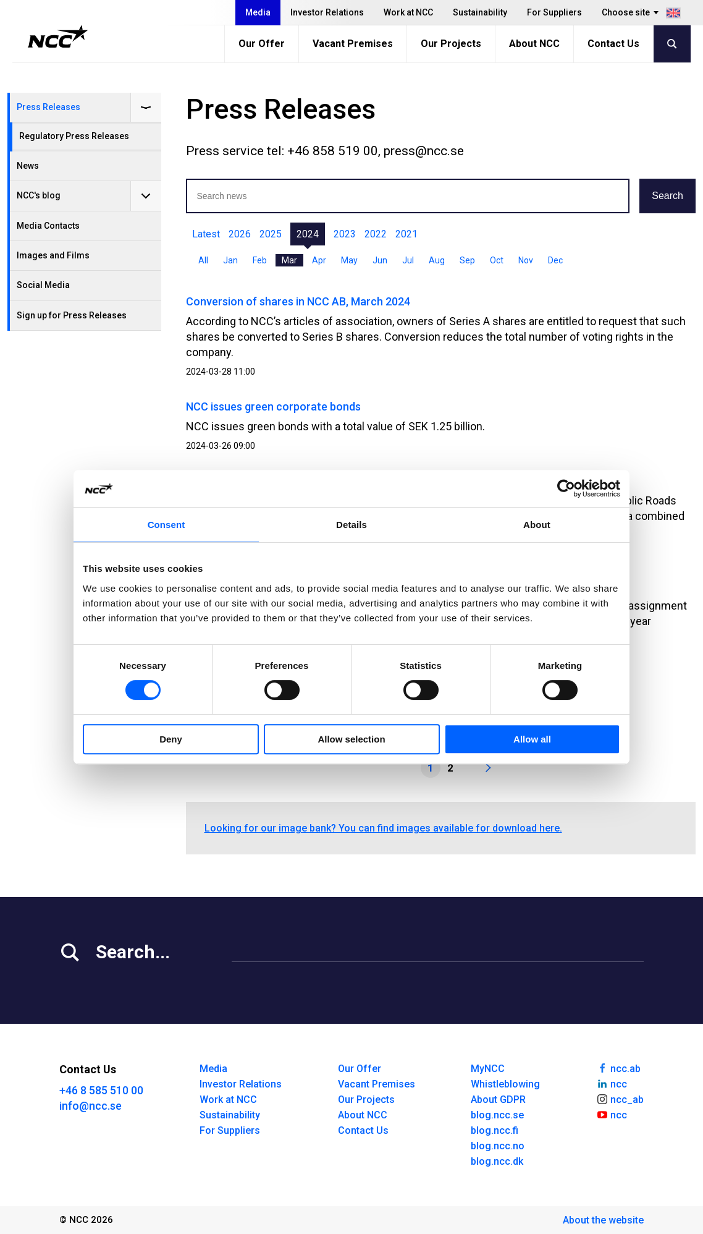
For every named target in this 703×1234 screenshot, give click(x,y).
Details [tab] (351, 524)
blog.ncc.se (497, 1115)
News (28, 166)
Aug (437, 260)
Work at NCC (408, 12)
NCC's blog (39, 195)
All (203, 260)
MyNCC (488, 1068)
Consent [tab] (166, 524)
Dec (555, 260)
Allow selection (351, 739)
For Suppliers (554, 12)
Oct (496, 260)
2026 (240, 234)
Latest (206, 234)
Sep (467, 260)
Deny (170, 739)
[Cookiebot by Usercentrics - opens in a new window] (566, 488)
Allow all (532, 739)
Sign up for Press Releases (72, 315)
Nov (525, 260)
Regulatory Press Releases (74, 136)
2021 (406, 234)
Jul (408, 260)
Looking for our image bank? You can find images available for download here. (383, 828)
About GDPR (498, 1099)
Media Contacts (48, 226)
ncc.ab (618, 1067)
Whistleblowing (505, 1084)
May (349, 260)
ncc (611, 1083)
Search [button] (667, 195)
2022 (375, 234)
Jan (230, 260)
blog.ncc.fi (494, 1130)
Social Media (43, 285)
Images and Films (53, 255)
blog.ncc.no (497, 1146)
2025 (270, 234)
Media (258, 12)
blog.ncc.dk (497, 1161)
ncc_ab (620, 1098)
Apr (319, 260)
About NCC (534, 43)
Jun (380, 260)
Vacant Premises (353, 43)
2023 (345, 234)
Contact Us (613, 43)
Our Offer (261, 43)
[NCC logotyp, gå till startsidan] (57, 36)
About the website (603, 1220)
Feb (260, 260)
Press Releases (48, 107)
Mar (289, 260)
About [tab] (536, 524)
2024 (308, 234)
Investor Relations (327, 12)
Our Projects (451, 43)
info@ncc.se (90, 1105)
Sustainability (480, 12)
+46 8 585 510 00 (101, 1090)
